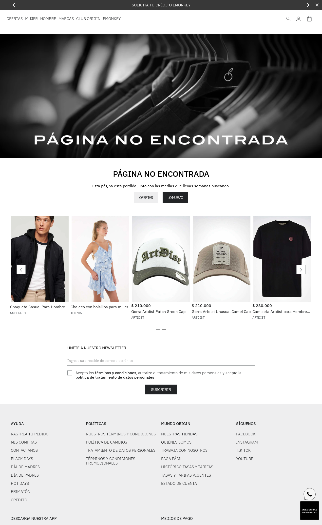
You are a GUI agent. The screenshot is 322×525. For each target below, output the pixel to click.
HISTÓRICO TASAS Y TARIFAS (187, 487)
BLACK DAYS (22, 479)
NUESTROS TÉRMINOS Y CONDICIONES (121, 454)
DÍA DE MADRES (25, 487)
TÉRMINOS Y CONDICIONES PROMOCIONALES (110, 481)
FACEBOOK (246, 454)
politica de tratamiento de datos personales (115, 398)
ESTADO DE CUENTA (179, 504)
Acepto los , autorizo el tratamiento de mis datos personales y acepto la (158, 396)
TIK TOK (243, 471)
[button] (158, 350)
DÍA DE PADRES (25, 496)
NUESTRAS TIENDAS (179, 454)
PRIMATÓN (20, 512)
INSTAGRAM (247, 463)
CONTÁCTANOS (24, 471)
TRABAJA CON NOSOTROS (184, 471)
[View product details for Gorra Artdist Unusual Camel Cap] (221, 280)
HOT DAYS (20, 504)
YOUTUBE (244, 479)
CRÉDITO (19, 520)
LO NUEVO (175, 197)
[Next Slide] (308, 5)
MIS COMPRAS (24, 463)
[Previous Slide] (14, 5)
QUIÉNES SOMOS (176, 463)
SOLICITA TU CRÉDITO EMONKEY (161, 4)
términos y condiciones (115, 393)
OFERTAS (146, 197)
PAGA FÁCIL (171, 479)
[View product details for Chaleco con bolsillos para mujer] (100, 280)
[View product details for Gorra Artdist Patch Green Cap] (161, 280)
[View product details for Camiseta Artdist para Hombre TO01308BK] (282, 280)
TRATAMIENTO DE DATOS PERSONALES (120, 471)
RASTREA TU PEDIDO (30, 454)
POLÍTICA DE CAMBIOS (106, 463)
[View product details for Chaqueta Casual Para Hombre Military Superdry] (40, 280)
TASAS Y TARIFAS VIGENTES (186, 496)
